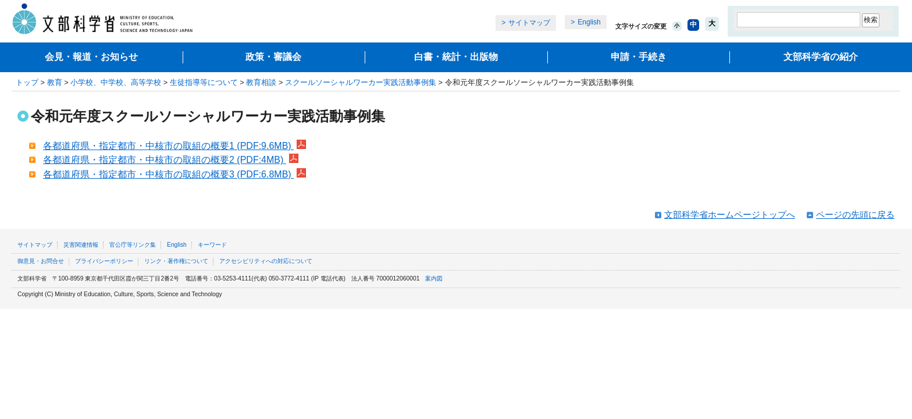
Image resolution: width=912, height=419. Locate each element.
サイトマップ (529, 23)
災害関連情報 (80, 245)
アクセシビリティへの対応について (265, 261)
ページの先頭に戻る (855, 214)
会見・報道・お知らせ (91, 57)
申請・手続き (639, 57)
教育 (54, 82)
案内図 (434, 278)
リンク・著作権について (176, 261)
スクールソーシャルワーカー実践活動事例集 (360, 82)
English (589, 22)
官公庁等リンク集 (132, 245)
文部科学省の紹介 (820, 57)
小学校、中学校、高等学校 (115, 82)
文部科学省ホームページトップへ (729, 214)
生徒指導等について (204, 82)
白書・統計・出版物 (456, 57)
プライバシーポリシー (104, 261)
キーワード (212, 245)
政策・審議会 (273, 57)
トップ (27, 82)
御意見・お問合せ (40, 261)
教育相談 (261, 82)
